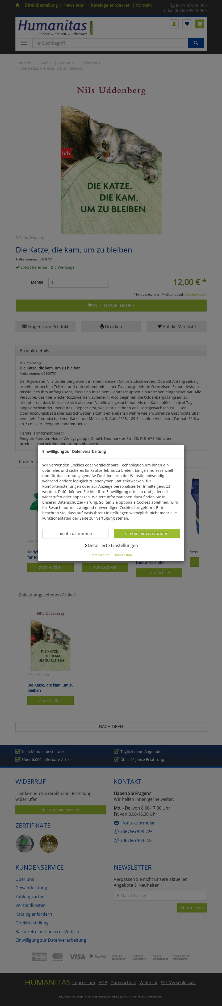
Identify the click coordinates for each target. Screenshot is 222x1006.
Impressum (123, 555)
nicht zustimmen (78, 533)
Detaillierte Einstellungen (111, 545)
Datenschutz (99, 555)
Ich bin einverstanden (147, 533)
